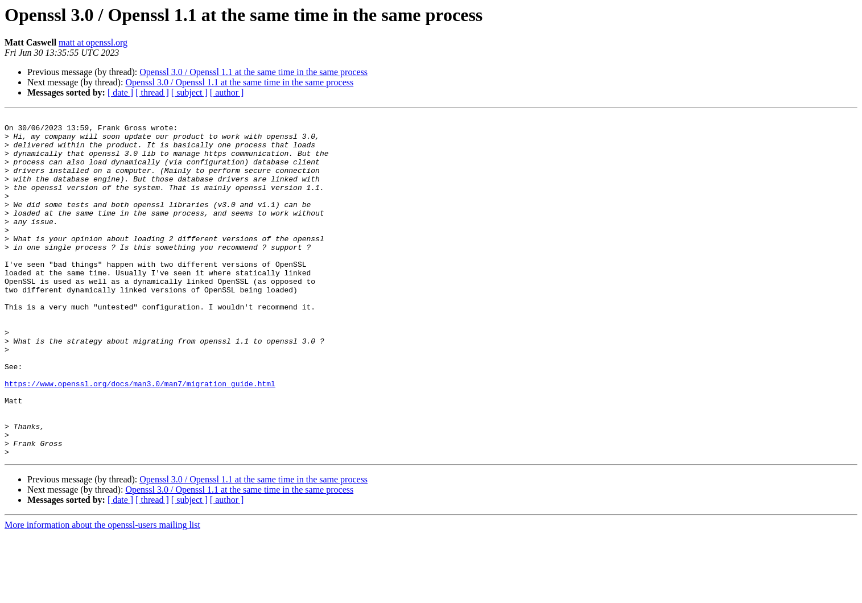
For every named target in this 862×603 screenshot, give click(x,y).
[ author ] (227, 92)
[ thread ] (152, 92)
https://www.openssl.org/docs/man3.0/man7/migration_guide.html (140, 438)
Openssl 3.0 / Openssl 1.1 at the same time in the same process (253, 72)
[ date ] (120, 92)
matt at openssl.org (93, 42)
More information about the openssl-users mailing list (102, 593)
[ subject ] (189, 92)
